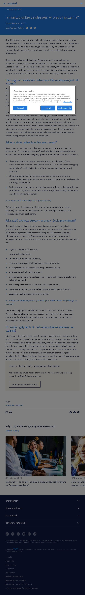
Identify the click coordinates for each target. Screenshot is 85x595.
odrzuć (48, 108)
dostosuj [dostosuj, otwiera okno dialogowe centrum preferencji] (20, 108)
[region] (42, 99)
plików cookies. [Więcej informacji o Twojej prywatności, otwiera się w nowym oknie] (67, 101)
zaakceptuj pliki (64, 108)
